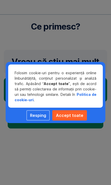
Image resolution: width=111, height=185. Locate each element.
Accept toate (69, 115)
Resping (38, 115)
